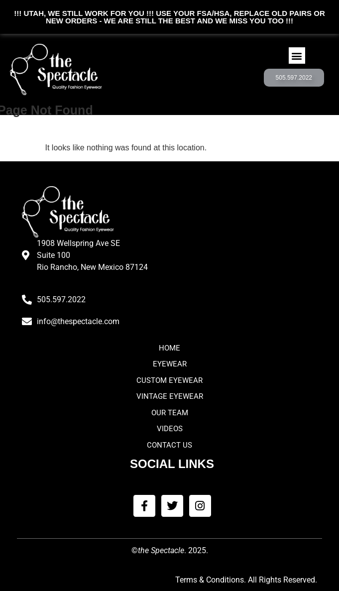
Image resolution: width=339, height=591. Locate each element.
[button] (297, 55)
